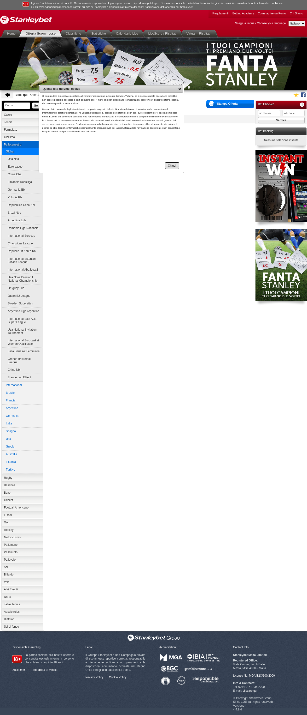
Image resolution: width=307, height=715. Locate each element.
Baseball (9, 485)
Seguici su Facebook (303, 94)
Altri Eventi (11, 589)
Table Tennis (12, 604)
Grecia (10, 446)
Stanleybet (26, 20)
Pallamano (11, 544)
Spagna (11, 431)
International (14, 385)
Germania (12, 416)
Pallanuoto (11, 552)
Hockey (9, 530)
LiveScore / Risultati (163, 33)
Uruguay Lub (16, 288)
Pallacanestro (13, 144)
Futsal (8, 515)
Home (12, 33)
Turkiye (10, 469)
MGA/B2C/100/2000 (262, 675)
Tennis (8, 122)
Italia (9, 423)
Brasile (10, 392)
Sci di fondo (11, 626)
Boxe (7, 492)
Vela (7, 582)
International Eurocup (21, 235)
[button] (179, 89)
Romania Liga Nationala (23, 228)
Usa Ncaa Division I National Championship (23, 279)
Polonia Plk (15, 197)
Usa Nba (13, 159)
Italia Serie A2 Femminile (24, 351)
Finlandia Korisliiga (20, 182)
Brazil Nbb (14, 212)
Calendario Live (128, 33)
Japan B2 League (19, 295)
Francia (11, 400)
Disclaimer (18, 670)
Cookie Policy (118, 677)
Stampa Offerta (223, 103)
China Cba (15, 174)
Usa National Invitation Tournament (22, 331)
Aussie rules (12, 611)
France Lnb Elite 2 (19, 377)
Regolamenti (220, 13)
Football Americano (16, 507)
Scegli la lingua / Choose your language (260, 23)
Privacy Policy (95, 677)
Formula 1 (10, 129)
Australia (11, 454)
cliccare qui (250, 690)
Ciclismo (9, 137)
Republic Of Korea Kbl (22, 251)
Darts (7, 597)
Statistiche (99, 33)
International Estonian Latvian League (22, 260)
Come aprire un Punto (272, 13)
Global (10, 151)
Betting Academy (243, 13)
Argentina (12, 408)
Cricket (8, 500)
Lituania (11, 462)
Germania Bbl (16, 189)
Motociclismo (12, 537)
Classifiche (74, 33)
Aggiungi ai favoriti (296, 94)
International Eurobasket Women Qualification (23, 342)
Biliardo (9, 574)
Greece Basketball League (19, 360)
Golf (6, 522)
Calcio (8, 114)
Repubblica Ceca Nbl (21, 205)
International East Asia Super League (22, 320)
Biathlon (9, 619)
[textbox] (17, 106)
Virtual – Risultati (199, 33)
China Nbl (14, 369)
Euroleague (15, 166)
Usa (8, 439)
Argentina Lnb (17, 220)
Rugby (8, 477)
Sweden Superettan (20, 303)
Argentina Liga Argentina (23, 311)
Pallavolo (10, 559)
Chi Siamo (296, 13)
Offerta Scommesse (42, 33)
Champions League (20, 243)
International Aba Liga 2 (23, 269)
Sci (6, 567)
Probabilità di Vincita (44, 670)
